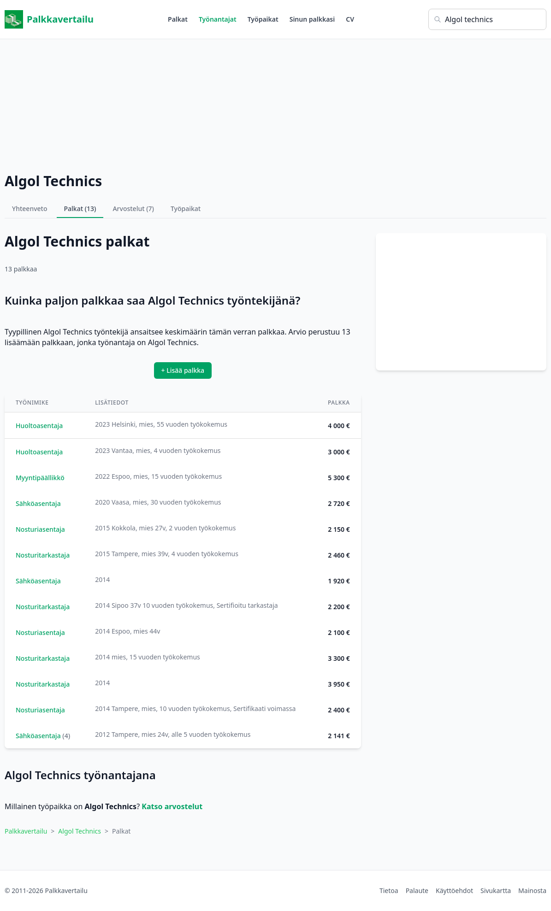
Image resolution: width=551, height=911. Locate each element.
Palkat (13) (80, 208)
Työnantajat (218, 19)
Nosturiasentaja (40, 529)
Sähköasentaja (38, 503)
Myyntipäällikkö (40, 477)
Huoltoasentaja (39, 425)
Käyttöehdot (454, 890)
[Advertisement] (275, 103)
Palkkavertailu (49, 19)
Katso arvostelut (172, 806)
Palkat (178, 19)
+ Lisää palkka (183, 370)
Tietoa (388, 890)
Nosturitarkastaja (43, 555)
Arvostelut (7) (133, 208)
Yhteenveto (29, 208)
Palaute (417, 890)
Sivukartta (495, 890)
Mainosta (532, 890)
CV (350, 19)
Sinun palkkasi (312, 19)
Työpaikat (263, 19)
